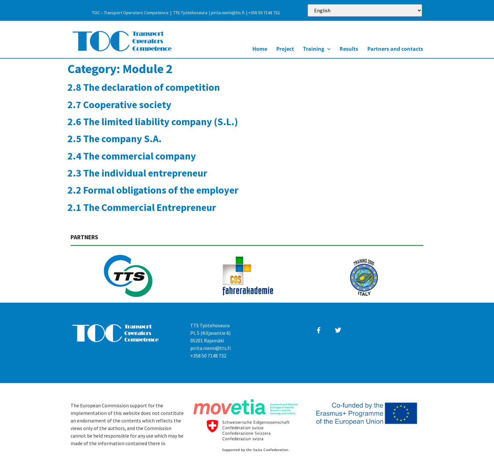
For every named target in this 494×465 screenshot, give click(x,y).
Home (259, 48)
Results (349, 48)
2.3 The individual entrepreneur (137, 173)
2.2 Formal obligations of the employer (152, 190)
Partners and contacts (395, 48)
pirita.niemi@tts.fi (227, 12)
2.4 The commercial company (131, 156)
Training (316, 49)
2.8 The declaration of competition (143, 87)
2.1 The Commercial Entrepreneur (141, 207)
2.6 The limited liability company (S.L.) (152, 121)
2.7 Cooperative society (119, 104)
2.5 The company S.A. (114, 138)
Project (285, 48)
